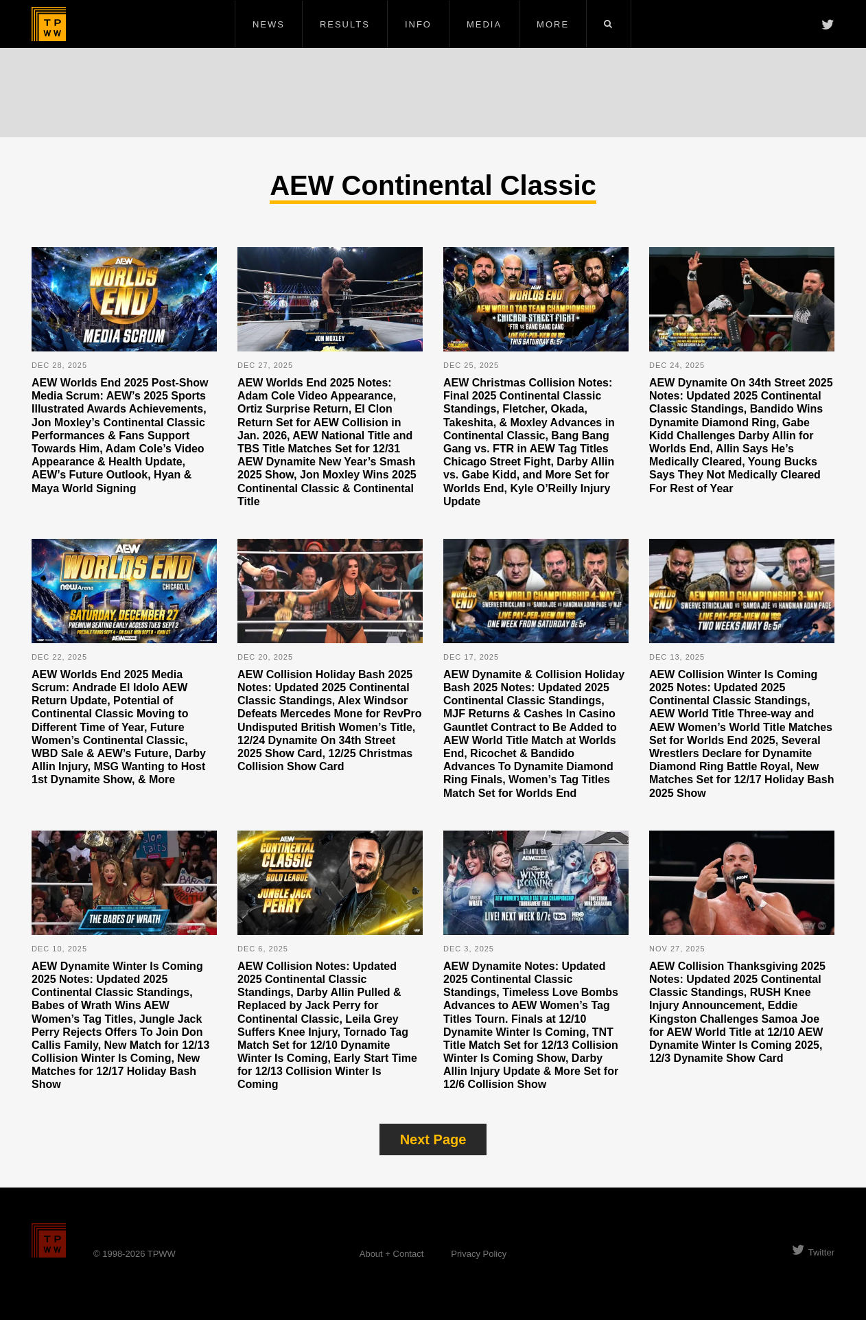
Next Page (433, 1139)
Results (345, 24)
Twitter (813, 1252)
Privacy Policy (478, 1254)
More (553, 24)
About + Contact (392, 1254)
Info (418, 24)
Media (484, 24)
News (269, 24)
